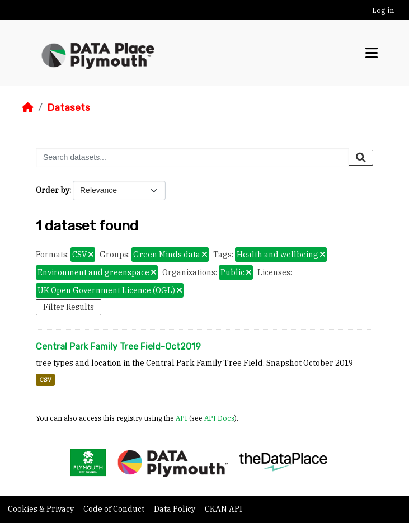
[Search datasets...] (192, 157)
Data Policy (175, 509)
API (181, 417)
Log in (383, 10)
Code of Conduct (114, 509)
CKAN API (223, 509)
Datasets (68, 107)
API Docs (219, 417)
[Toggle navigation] (371, 53)
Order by (52, 190)
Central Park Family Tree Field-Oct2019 (118, 346)
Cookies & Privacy (42, 509)
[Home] (28, 107)
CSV (45, 380)
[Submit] (361, 158)
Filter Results (68, 307)
